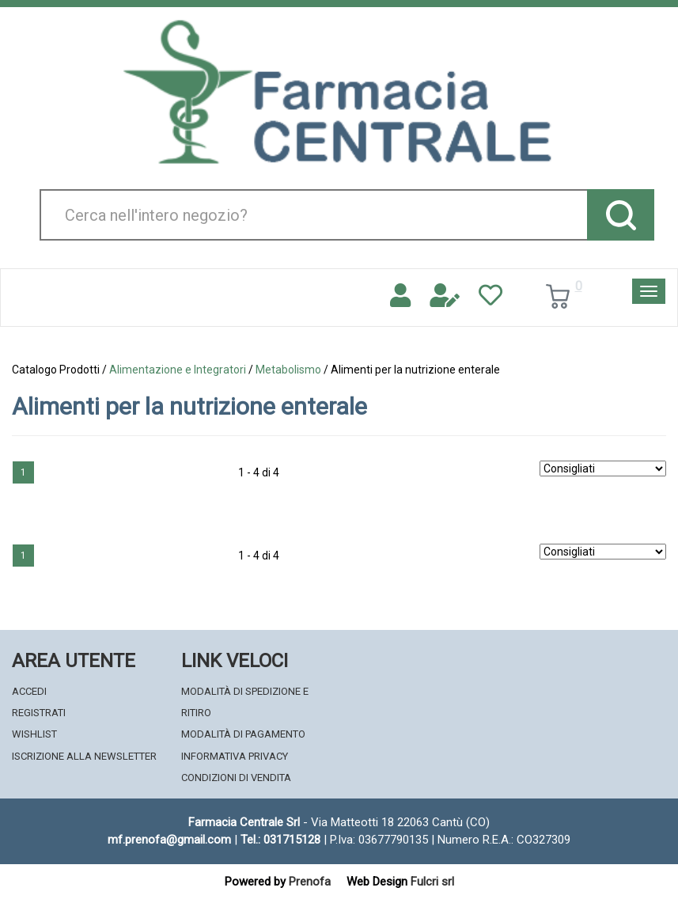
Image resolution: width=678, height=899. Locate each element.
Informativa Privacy (234, 756)
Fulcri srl (432, 881)
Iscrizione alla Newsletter (84, 756)
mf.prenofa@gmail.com (169, 840)
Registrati (39, 713)
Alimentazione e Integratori (177, 369)
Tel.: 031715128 (280, 840)
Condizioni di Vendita (236, 777)
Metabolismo (288, 369)
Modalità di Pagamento (243, 734)
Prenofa (310, 881)
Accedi (29, 691)
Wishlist (34, 734)
